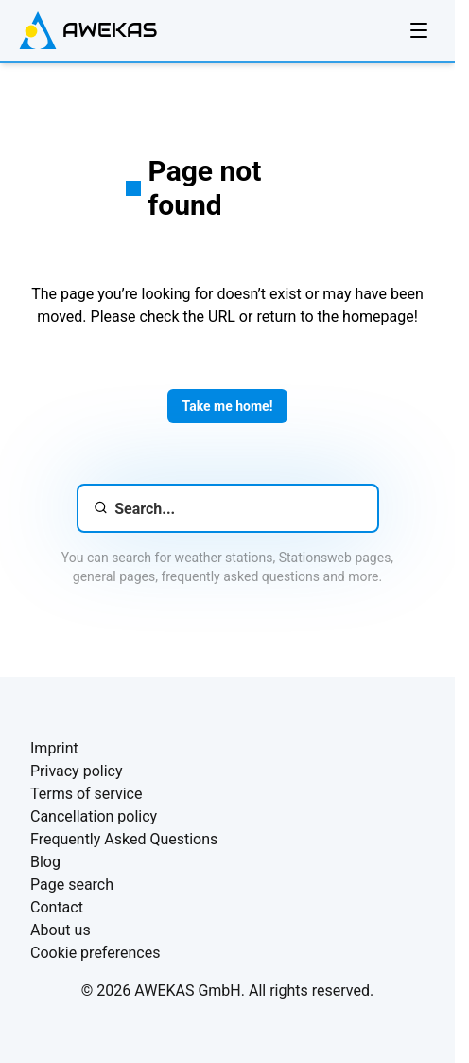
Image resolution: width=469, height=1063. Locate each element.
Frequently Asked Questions (123, 839)
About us (60, 930)
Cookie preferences (95, 953)
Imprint (54, 748)
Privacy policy (76, 771)
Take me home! (227, 406)
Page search (71, 885)
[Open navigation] (419, 30)
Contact (56, 907)
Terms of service (86, 794)
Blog (45, 862)
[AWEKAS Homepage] (88, 30)
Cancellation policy (93, 816)
